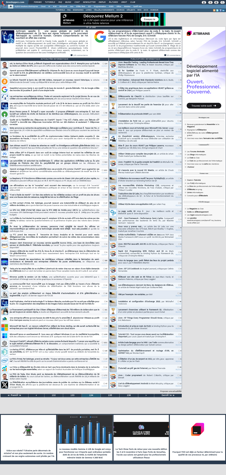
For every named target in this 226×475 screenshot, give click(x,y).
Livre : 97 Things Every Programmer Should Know (146, 319)
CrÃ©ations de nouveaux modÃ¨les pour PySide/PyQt (146, 179)
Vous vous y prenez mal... (146, 229)
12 (105, 367)
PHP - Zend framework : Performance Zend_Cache (146, 220)
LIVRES (89, 10)
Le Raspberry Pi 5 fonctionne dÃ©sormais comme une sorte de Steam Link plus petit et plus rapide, (54, 179)
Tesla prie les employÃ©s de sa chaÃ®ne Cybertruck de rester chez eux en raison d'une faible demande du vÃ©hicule (54, 270)
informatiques (195, 193)
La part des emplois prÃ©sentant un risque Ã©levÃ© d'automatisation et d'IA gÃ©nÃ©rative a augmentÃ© (54, 294)
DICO (146, 10)
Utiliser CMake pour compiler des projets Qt (146, 155)
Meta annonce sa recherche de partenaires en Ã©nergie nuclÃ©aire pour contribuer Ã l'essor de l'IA (54, 130)
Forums (38, 2)
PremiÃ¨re (14, 395)
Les (196, 152)
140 (104, 351)
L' (190, 167)
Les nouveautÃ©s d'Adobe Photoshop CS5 (146, 188)
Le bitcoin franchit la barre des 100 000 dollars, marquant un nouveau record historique (54, 81)
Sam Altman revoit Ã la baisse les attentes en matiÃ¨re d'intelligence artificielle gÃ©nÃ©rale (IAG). (54, 147)
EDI (89, 7)
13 (105, 105)
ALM (54, 7)
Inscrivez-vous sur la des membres (203, 164)
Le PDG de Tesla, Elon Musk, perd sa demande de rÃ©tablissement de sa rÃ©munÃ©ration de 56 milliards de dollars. (54, 376)
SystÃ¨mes (137, 7)
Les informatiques (196, 155)
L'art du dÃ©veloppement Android (146, 385)
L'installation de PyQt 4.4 (146, 122)
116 (104, 318)
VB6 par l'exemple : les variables (135, 294)
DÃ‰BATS (131, 10)
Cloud (43, 7)
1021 (104, 170)
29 (179, 113)
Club (132, 2)
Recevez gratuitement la (201, 125)
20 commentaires (172, 55)
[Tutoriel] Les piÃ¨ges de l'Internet (141, 368)
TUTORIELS (60, 10)
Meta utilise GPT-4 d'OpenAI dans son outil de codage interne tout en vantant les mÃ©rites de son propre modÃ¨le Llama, (54, 155)
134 (91, 395)
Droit (124, 2)
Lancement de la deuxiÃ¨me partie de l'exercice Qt (146, 106)
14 (179, 121)
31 (105, 154)
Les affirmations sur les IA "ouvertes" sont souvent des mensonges (54, 188)
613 (104, 162)
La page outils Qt (146, 212)
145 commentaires (79, 55)
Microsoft (63, 7)
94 (179, 105)
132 (54, 395)
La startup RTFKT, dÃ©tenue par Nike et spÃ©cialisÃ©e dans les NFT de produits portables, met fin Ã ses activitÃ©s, (54, 352)
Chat (77, 2)
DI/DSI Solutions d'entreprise (26, 7)
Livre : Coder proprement (146, 376)
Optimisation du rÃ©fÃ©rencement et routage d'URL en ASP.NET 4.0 (146, 352)
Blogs (68, 2)
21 (105, 285)
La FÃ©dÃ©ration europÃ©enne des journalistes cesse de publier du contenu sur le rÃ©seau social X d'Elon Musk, (54, 384)
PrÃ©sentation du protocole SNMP (139, 114)
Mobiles (127, 7)
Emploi (102, 2)
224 (104, 64)
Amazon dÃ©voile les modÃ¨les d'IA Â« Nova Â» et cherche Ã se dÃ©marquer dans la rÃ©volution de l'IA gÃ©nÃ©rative (54, 253)
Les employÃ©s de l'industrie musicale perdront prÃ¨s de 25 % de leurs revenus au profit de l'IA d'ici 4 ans (54, 105)
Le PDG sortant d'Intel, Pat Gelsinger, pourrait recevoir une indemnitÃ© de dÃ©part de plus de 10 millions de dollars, (54, 204)
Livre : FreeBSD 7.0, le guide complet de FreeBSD (146, 163)
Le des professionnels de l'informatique (204, 161)
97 (105, 121)
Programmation (100, 7)
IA (49, 7)
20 (179, 367)
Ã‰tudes (113, 2)
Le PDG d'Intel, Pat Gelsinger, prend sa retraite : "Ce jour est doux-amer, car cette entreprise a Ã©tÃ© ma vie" (54, 360)
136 (129, 395)
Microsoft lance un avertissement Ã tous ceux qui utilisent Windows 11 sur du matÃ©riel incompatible (54, 335)
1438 (104, 335)
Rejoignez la (197, 130)
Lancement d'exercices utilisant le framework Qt (146, 311)
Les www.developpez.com (199, 215)
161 (104, 310)
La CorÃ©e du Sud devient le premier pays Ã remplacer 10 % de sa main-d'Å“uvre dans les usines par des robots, (54, 220)
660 (104, 146)
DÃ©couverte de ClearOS (146, 97)
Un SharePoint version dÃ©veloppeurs (146, 138)
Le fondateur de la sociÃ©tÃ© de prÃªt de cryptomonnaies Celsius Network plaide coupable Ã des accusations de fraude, (54, 138)
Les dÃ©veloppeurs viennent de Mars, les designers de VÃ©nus (146, 286)
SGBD (111, 7)
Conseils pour (197, 196)
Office (118, 7)
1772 (104, 376)
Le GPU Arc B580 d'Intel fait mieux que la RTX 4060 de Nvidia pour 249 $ (54, 212)
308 (104, 261)
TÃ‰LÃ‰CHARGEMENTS (104, 10)
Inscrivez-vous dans (205, 138)
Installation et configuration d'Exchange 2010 (146, 303)
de (197, 212)
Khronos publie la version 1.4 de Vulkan (54, 278)
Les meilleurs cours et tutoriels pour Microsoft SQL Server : (146, 130)
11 (179, 293)
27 (105, 203)
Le (190, 158)
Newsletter (89, 2)
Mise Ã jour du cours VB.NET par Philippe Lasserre (146, 147)
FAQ (60, 2)
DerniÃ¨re (168, 395)
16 (105, 293)
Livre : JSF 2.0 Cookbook (146, 270)
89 (179, 146)
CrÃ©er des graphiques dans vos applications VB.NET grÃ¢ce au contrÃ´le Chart (146, 89)
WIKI (139, 10)
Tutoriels (50, 2)
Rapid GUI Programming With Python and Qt (146, 253)
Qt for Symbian (146, 73)
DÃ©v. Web (80, 7)
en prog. (194, 190)
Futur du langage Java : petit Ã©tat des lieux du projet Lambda (146, 262)
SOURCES (120, 10)
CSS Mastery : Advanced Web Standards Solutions (146, 81)
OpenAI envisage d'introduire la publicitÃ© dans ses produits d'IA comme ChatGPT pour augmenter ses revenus (54, 171)
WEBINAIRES (78, 10)
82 (105, 113)
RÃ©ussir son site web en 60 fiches (146, 278)
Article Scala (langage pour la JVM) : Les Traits (146, 344)
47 (105, 384)
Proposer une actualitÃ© (170, 391)
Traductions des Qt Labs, (146, 196)
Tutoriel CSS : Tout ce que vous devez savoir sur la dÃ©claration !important (146, 335)
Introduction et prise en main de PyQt (146, 327)
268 (104, 195)
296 (104, 138)
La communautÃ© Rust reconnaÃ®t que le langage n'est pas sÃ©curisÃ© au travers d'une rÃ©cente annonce (54, 286)
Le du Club (195, 209)
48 (105, 80)
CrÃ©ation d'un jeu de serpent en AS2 (146, 360)
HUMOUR (154, 10)
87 (105, 269)
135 (110, 395)
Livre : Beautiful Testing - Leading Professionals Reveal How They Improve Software (146, 64)
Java (71, 7)
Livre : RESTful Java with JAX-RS (146, 245)
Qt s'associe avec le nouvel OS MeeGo (146, 171)
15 (179, 376)
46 (179, 302)
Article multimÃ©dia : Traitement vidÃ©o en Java (146, 237)
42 (105, 228)
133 (72, 395)
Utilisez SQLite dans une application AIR (141, 204)
